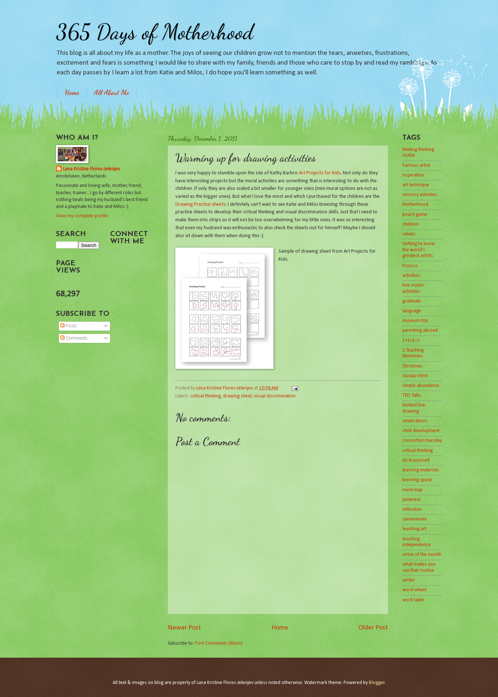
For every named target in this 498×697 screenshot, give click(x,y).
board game (414, 214)
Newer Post (184, 627)
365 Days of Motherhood (154, 32)
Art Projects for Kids (320, 173)
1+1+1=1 (411, 340)
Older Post (373, 627)
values (408, 234)
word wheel (414, 590)
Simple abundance (420, 385)
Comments (74, 338)
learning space (417, 480)
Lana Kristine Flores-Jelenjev (91, 169)
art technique (415, 185)
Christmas (412, 366)
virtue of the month (421, 554)
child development (421, 430)
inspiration (413, 175)
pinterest (411, 499)
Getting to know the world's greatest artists (418, 249)
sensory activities (419, 194)
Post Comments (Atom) (219, 643)
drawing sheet (237, 396)
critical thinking (206, 396)
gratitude (411, 301)
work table (413, 600)
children (410, 224)
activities (411, 275)
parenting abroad (420, 330)
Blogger (377, 682)
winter (408, 580)
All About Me (111, 92)
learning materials (420, 470)
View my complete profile (82, 216)
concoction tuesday (422, 440)
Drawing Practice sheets (200, 204)
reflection (412, 509)
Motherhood (415, 204)
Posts (68, 326)
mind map (412, 490)
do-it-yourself (416, 460)
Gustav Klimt (415, 376)
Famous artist (416, 165)
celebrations (415, 421)
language (411, 311)
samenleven (414, 519)
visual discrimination (275, 396)
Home (72, 92)
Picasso (410, 265)
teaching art (414, 529)
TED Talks (411, 395)
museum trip (415, 320)
